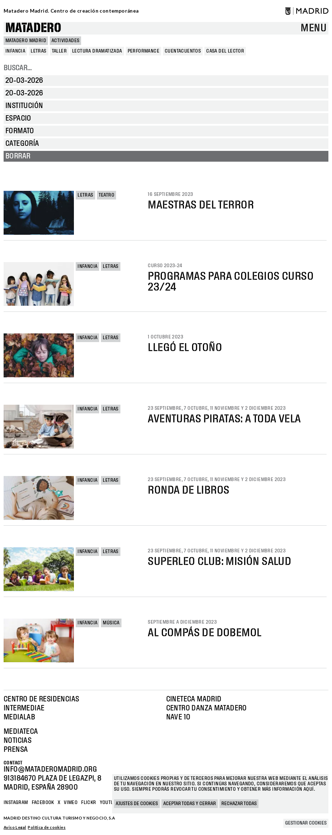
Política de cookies (47, 827)
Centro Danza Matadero (206, 708)
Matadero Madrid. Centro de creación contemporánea (71, 11)
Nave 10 (178, 717)
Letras (85, 195)
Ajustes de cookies (137, 803)
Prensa (16, 749)
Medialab (19, 717)
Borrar (17, 156)
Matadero (33, 28)
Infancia (87, 266)
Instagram (16, 802)
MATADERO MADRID (25, 40)
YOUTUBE (110, 802)
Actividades (65, 40)
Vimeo (71, 802)
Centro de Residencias (41, 699)
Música (111, 622)
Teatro (106, 195)
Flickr (88, 802)
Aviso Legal (15, 827)
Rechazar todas (239, 803)
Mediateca (21, 731)
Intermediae (24, 708)
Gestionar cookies (306, 823)
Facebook (43, 802)
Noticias (17, 740)
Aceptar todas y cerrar (189, 803)
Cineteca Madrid (194, 699)
